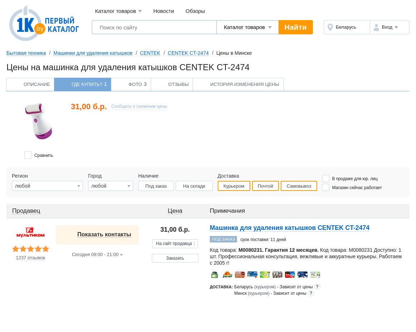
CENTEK (150, 53)
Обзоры (195, 11)
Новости (163, 11)
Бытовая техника (26, 53)
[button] (389, 27)
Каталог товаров (118, 11)
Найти (296, 27)
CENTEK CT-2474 (188, 53)
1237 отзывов (30, 257)
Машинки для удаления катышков (92, 53)
